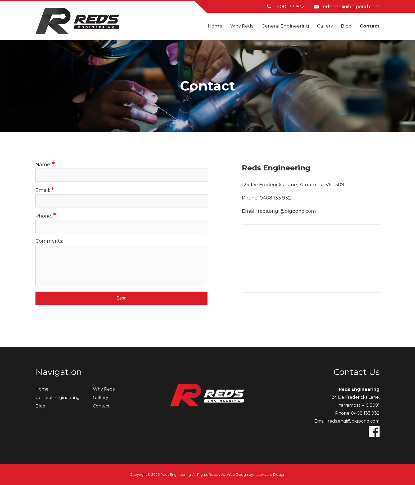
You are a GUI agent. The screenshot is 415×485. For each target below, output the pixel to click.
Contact (370, 26)
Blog (346, 26)
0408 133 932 (286, 7)
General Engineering (285, 26)
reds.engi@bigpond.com (347, 7)
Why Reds (242, 26)
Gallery (325, 26)
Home (215, 26)
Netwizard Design (270, 474)
